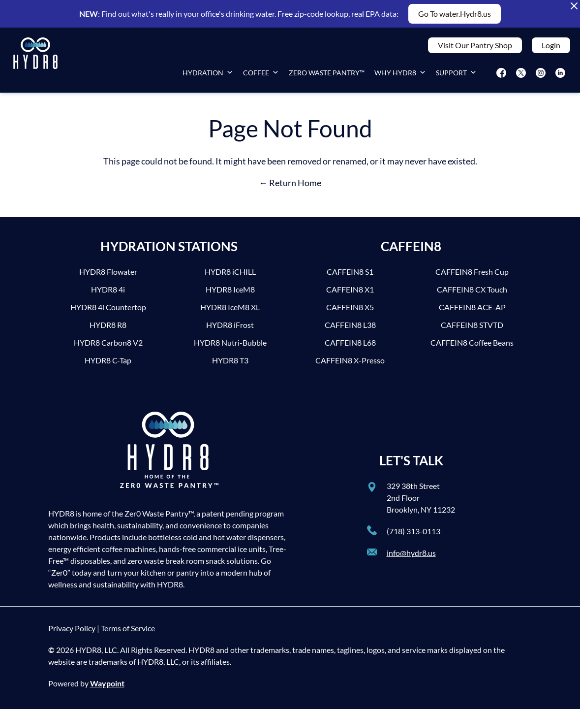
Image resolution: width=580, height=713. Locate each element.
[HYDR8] (35, 62)
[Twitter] (521, 75)
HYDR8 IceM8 (230, 293)
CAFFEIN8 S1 (350, 275)
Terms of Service (128, 632)
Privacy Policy (71, 632)
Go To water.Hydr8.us (454, 13)
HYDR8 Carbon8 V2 (108, 346)
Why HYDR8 (400, 75)
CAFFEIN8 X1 (350, 293)
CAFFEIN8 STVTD (472, 328)
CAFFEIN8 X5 (350, 311)
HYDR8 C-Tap (108, 364)
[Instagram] (540, 75)
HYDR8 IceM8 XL (230, 311)
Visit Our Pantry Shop (475, 47)
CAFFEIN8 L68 (350, 346)
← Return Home (290, 186)
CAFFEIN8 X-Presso (350, 364)
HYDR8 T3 (230, 364)
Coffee (261, 75)
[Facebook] (501, 75)
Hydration (208, 75)
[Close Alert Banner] (574, 6)
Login (551, 47)
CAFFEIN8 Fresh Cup (472, 275)
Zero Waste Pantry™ (327, 74)
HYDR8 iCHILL (230, 275)
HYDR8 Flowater (108, 275)
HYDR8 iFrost (230, 328)
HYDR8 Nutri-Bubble (230, 346)
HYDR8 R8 (108, 328)
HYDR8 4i (108, 293)
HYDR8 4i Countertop (108, 311)
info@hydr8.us (411, 556)
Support (456, 75)
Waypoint (107, 687)
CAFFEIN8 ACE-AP (472, 311)
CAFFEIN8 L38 (350, 328)
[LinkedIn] (560, 75)
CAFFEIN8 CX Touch (472, 293)
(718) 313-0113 (413, 535)
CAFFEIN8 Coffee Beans (472, 346)
